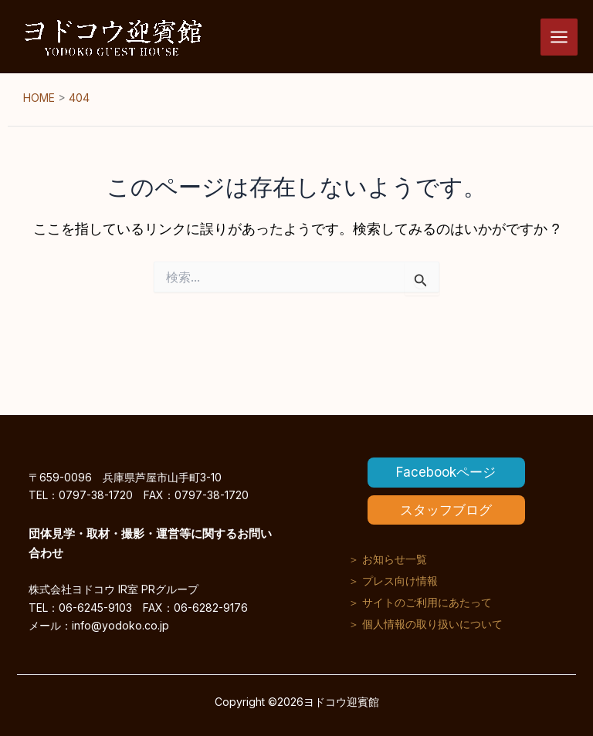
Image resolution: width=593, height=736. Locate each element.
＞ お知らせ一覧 (387, 559)
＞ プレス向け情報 (393, 580)
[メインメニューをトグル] (559, 37)
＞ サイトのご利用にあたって (420, 602)
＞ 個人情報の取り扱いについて (425, 623)
